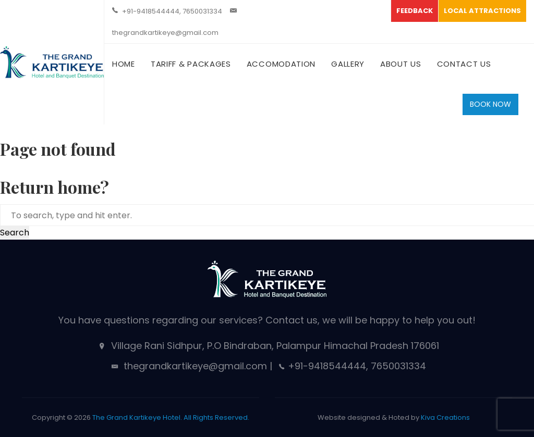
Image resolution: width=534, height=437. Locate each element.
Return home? (54, 187)
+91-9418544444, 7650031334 (172, 11)
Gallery (348, 63)
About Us (400, 63)
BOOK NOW (490, 104)
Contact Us (464, 63)
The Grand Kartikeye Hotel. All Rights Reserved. (170, 417)
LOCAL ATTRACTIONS (482, 11)
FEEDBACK (414, 11)
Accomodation (281, 63)
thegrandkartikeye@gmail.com (165, 33)
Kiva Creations (445, 417)
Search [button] (14, 233)
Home (123, 63)
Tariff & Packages (191, 63)
